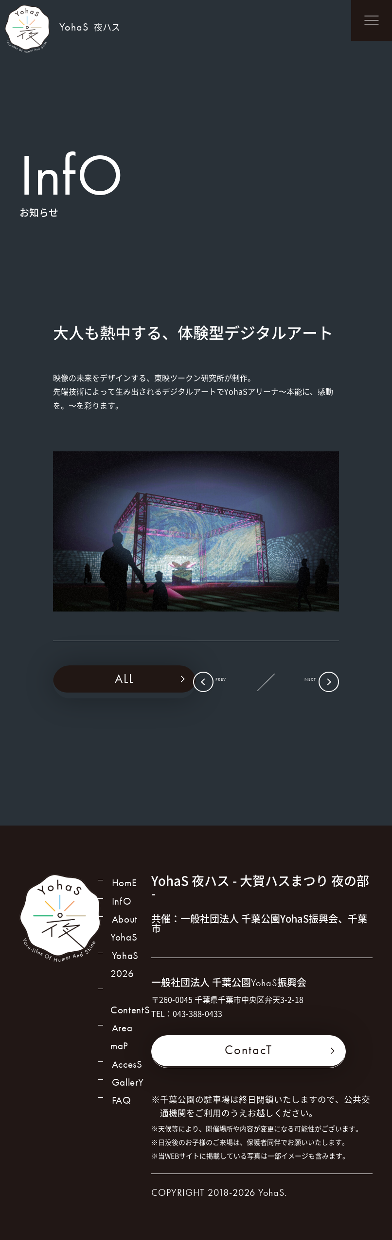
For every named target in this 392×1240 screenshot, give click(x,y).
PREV (233, 683)
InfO (120, 905)
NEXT (298, 683)
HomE (124, 884)
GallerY (128, 1094)
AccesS (127, 1073)
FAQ (120, 1115)
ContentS (131, 1010)
